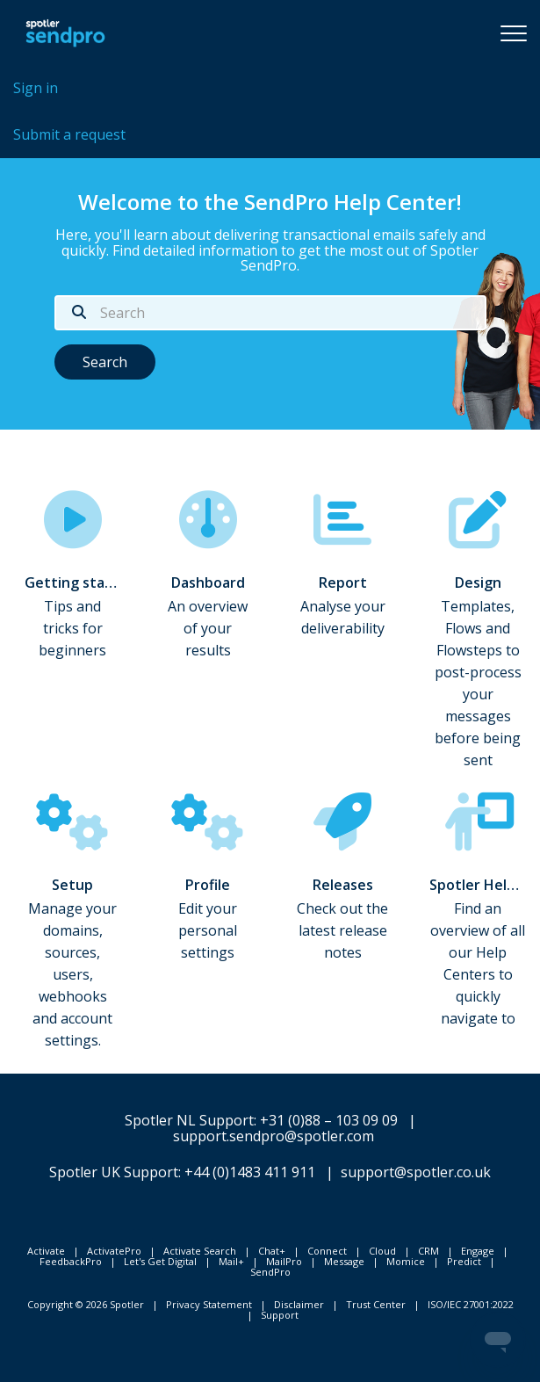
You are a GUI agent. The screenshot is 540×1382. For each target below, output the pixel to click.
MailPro (284, 1261)
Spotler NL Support (189, 1120)
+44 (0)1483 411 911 (249, 1172)
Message (344, 1261)
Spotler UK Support (113, 1172)
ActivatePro (114, 1250)
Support (280, 1314)
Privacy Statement (209, 1304)
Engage (477, 1250)
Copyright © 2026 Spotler (85, 1304)
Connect (327, 1250)
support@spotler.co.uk (416, 1172)
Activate (46, 1250)
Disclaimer (299, 1304)
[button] (513, 32)
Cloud (382, 1250)
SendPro (270, 1271)
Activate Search (199, 1250)
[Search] (270, 312)
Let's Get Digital (160, 1261)
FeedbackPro (71, 1261)
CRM (428, 1250)
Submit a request (69, 134)
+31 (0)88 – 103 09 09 (329, 1120)
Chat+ (271, 1250)
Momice (405, 1261)
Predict (464, 1261)
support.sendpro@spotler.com (273, 1136)
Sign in (35, 88)
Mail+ (231, 1261)
